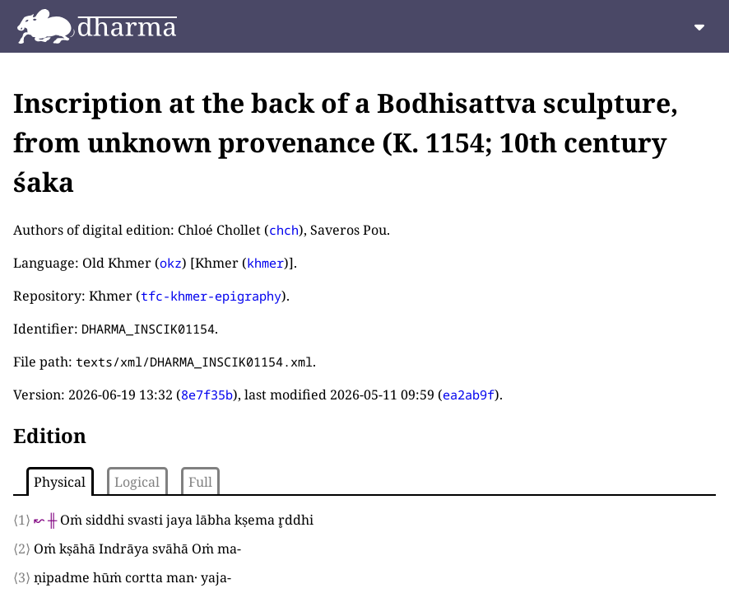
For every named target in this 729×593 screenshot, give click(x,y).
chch (284, 230)
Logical (137, 482)
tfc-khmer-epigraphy (211, 295)
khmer (265, 262)
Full (200, 482)
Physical (60, 482)
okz (171, 262)
